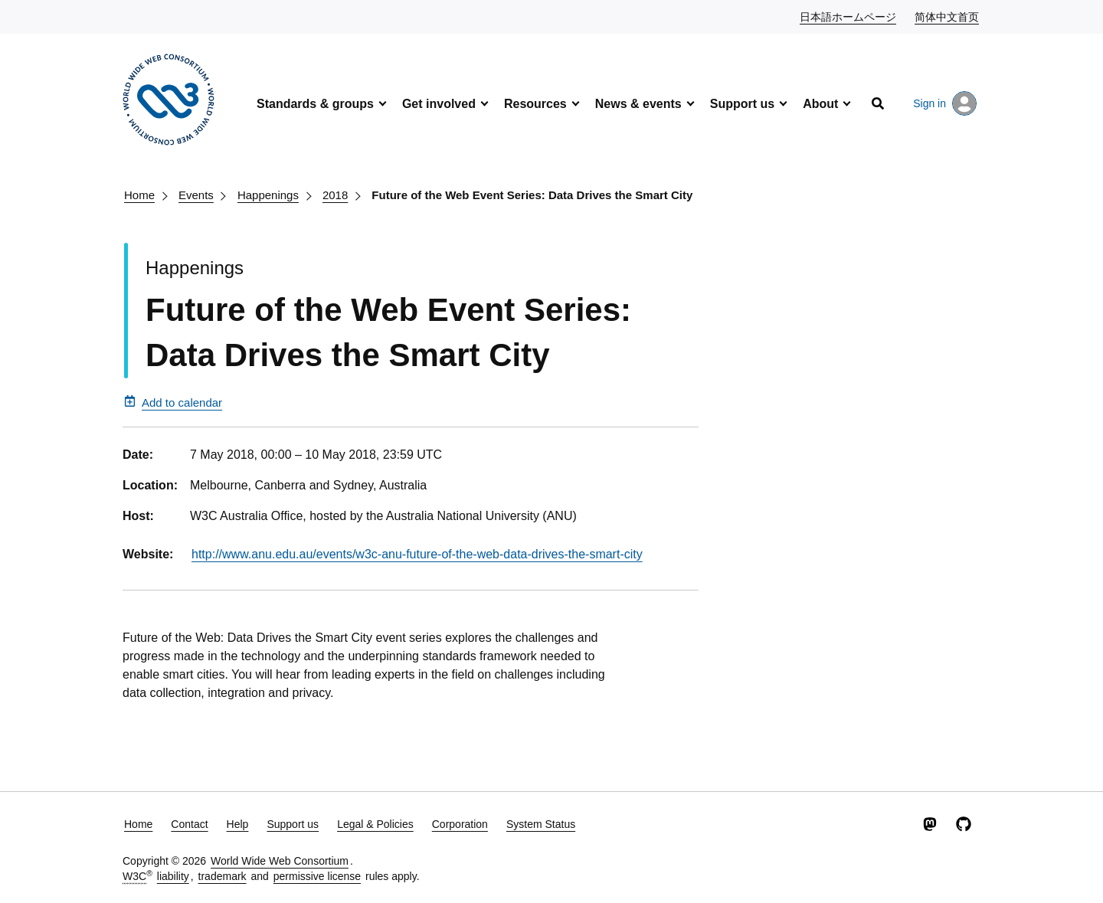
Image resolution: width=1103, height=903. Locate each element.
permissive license (317, 876)
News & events (638, 103)
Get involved (439, 103)
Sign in (945, 103)
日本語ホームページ (849, 16)
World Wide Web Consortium (280, 861)
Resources (535, 103)
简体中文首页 (947, 16)
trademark (222, 876)
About (820, 103)
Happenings (268, 194)
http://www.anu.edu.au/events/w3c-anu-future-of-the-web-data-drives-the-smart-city (417, 554)
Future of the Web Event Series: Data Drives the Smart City (531, 194)
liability (173, 876)
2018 (335, 194)
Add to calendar (173, 402)
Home (139, 194)
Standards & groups (315, 103)
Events (196, 194)
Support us (742, 103)
